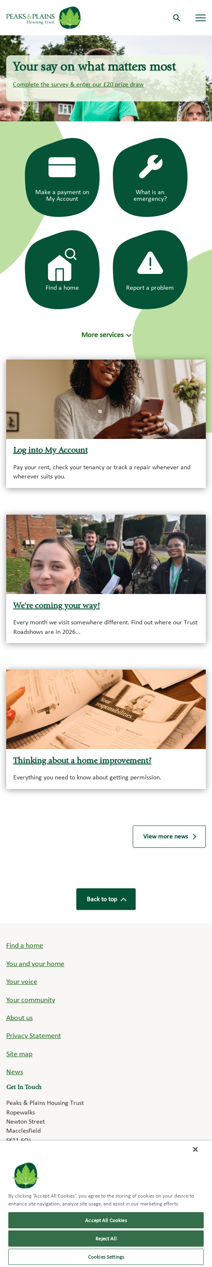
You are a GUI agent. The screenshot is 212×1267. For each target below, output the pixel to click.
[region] (106, 1204)
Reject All (105, 1238)
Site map (19, 1053)
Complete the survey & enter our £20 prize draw (78, 84)
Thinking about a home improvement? (82, 761)
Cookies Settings (106, 1257)
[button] (106, 334)
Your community (30, 999)
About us (19, 1017)
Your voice (21, 981)
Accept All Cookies (106, 1220)
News (14, 1071)
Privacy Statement (33, 1035)
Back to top (106, 899)
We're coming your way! (56, 606)
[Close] (195, 1149)
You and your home (35, 963)
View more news (169, 836)
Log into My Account (50, 451)
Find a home (24, 945)
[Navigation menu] (200, 17)
